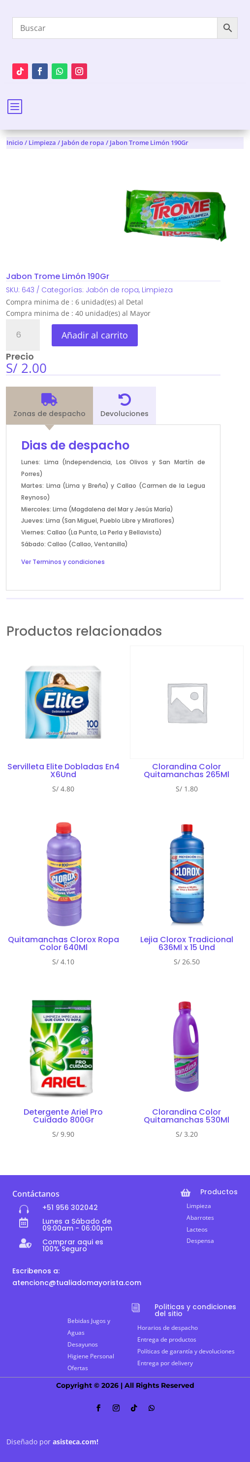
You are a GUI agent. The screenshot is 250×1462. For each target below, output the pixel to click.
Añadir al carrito (95, 335)
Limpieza (42, 142)
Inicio (14, 142)
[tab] (49, 406)
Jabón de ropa (83, 142)
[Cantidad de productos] (23, 335)
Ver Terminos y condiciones (63, 562)
